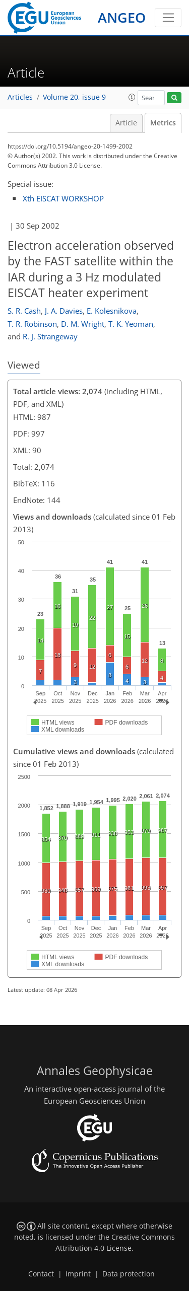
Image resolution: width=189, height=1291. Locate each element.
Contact (41, 1273)
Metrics (163, 122)
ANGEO (122, 17)
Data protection (128, 1273)
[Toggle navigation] (168, 17)
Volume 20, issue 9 (74, 97)
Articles (20, 97)
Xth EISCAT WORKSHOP (63, 198)
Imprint (78, 1273)
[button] (132, 97)
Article (126, 122)
